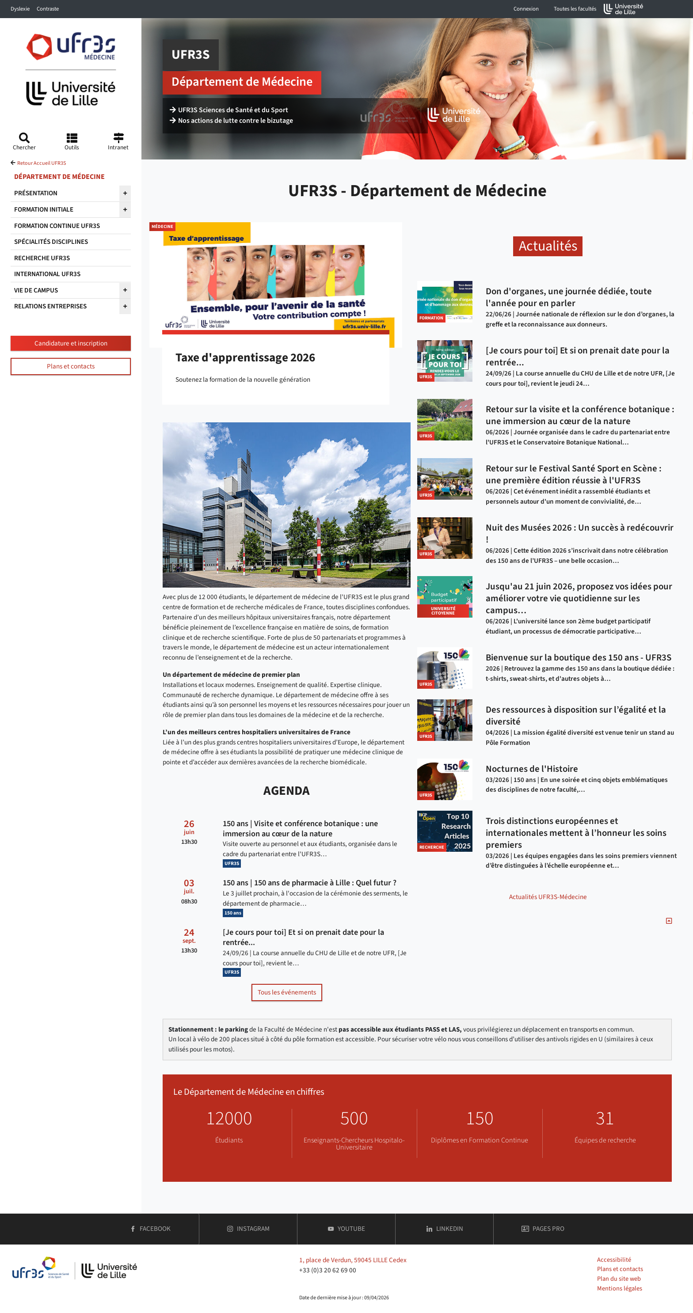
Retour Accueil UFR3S (41, 163)
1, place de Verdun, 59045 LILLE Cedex (353, 1260)
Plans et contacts (71, 366)
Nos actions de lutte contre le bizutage (231, 122)
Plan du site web (619, 1278)
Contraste (48, 9)
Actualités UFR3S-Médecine (548, 897)
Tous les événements (287, 992)
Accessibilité (614, 1259)
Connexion (526, 9)
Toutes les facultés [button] (575, 9)
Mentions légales (619, 1288)
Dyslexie (20, 9)
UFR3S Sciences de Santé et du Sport (229, 111)
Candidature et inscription (70, 343)
